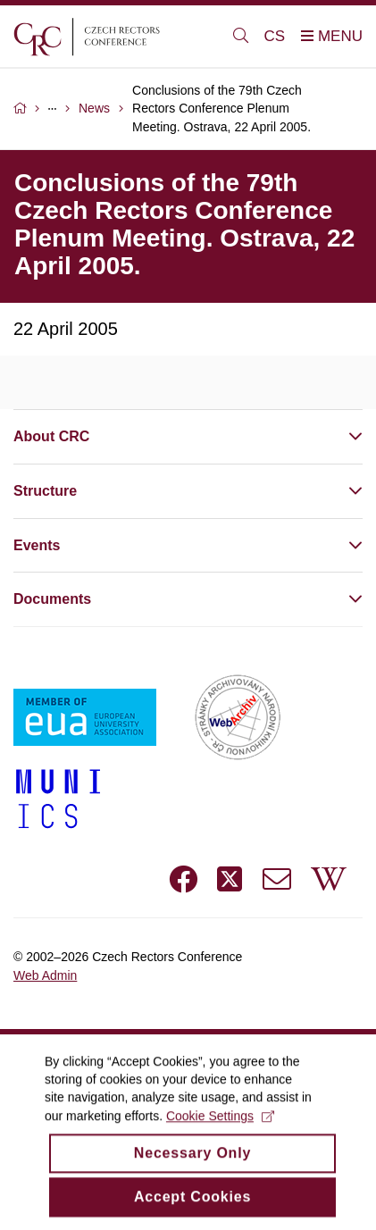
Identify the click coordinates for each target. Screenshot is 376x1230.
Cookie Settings (220, 1132)
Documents (52, 599)
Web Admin (45, 975)
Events (36, 545)
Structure (45, 490)
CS (275, 36)
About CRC (51, 436)
